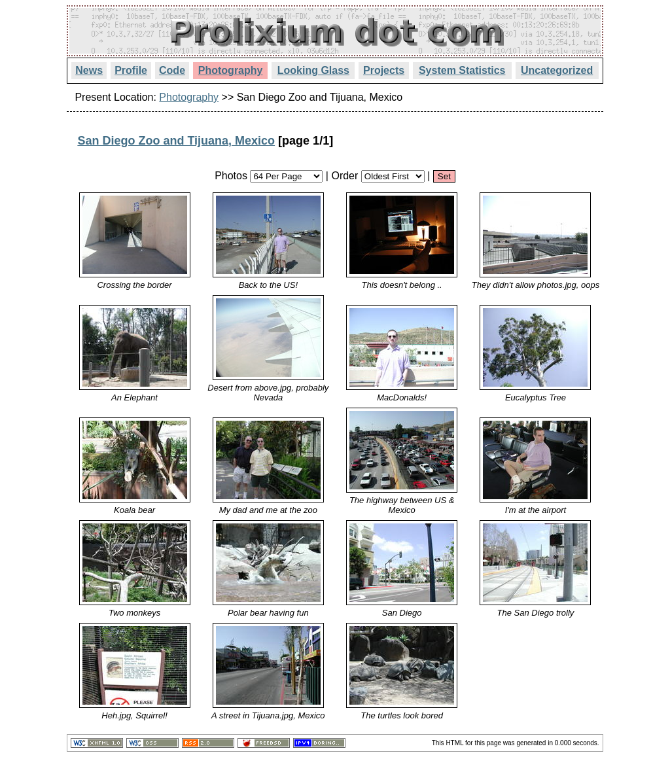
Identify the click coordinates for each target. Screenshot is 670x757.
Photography (230, 70)
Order (344, 175)
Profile (131, 70)
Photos (231, 175)
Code (172, 70)
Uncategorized (557, 70)
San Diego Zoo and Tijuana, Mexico (176, 140)
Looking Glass (313, 70)
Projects (383, 70)
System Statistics (462, 70)
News (89, 70)
